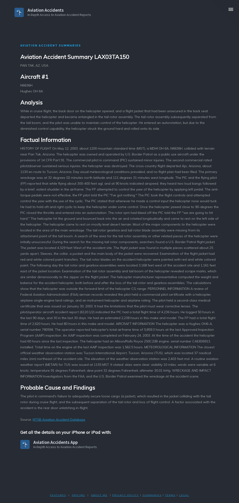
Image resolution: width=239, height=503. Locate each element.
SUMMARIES (152, 495)
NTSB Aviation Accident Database (59, 419)
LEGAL (184, 495)
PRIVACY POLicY (125, 495)
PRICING (78, 495)
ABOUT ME (99, 495)
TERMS (170, 495)
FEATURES (58, 495)
